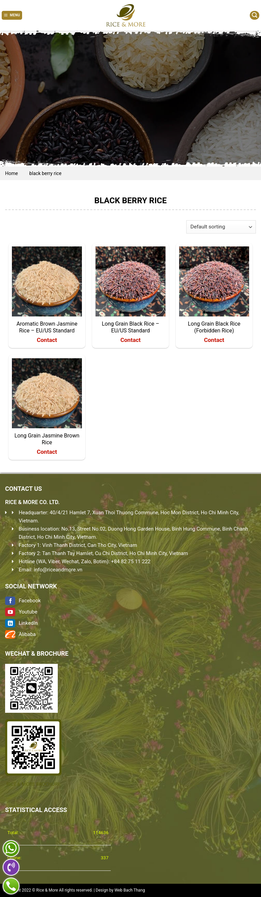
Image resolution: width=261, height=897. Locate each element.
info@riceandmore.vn (58, 570)
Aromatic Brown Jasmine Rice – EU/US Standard (46, 327)
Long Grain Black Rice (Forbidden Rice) (214, 327)
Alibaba (20, 634)
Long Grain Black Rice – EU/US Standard (130, 327)
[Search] (254, 15)
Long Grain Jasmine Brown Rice (46, 439)
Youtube (21, 612)
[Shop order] (221, 227)
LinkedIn (21, 623)
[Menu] (12, 15)
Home (11, 173)
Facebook (23, 601)
